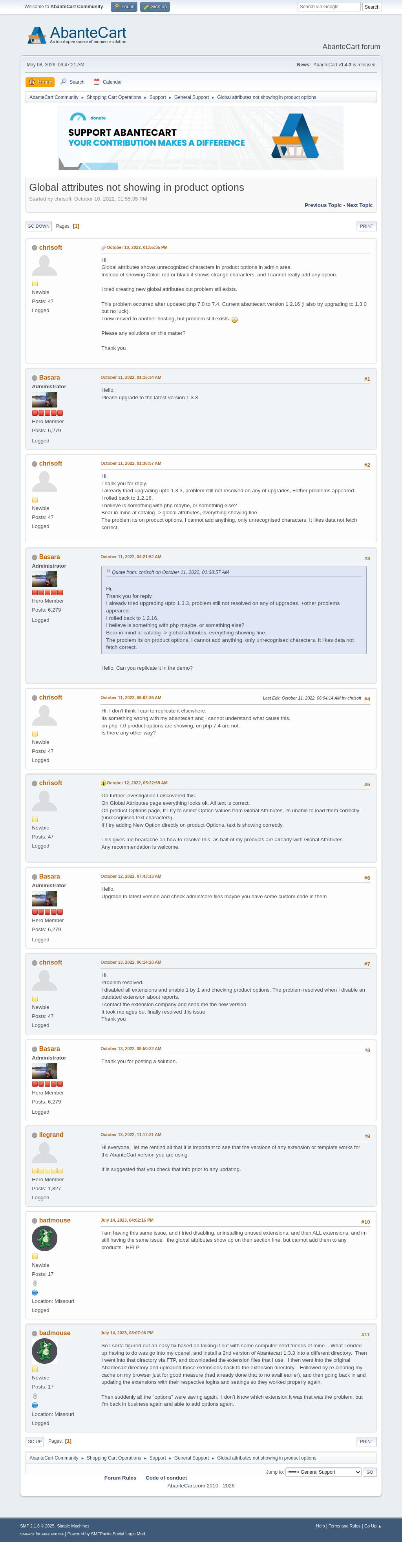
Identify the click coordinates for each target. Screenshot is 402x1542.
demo (183, 668)
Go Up (34, 1441)
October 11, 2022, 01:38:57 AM (130, 463)
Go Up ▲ (373, 1526)
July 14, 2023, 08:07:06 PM (126, 1332)
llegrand (51, 1134)
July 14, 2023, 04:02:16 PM (126, 1220)
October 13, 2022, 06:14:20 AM (130, 962)
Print (366, 226)
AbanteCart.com (186, 1486)
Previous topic (323, 205)
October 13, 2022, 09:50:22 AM (130, 1048)
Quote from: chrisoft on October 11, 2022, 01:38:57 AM (170, 572)
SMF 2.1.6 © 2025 (37, 1526)
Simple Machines (73, 1526)
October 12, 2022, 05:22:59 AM (137, 782)
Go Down (38, 226)
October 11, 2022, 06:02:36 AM (130, 697)
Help (320, 1526)
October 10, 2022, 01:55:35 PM (137, 247)
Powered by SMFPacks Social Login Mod (106, 1533)
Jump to (274, 1472)
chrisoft (50, 247)
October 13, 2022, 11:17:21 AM (130, 1134)
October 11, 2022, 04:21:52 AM (130, 556)
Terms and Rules (344, 1526)
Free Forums (53, 1534)
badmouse (55, 1220)
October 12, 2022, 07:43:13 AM (130, 876)
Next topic (360, 205)
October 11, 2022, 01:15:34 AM (130, 377)
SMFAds (27, 1534)
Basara (49, 377)
